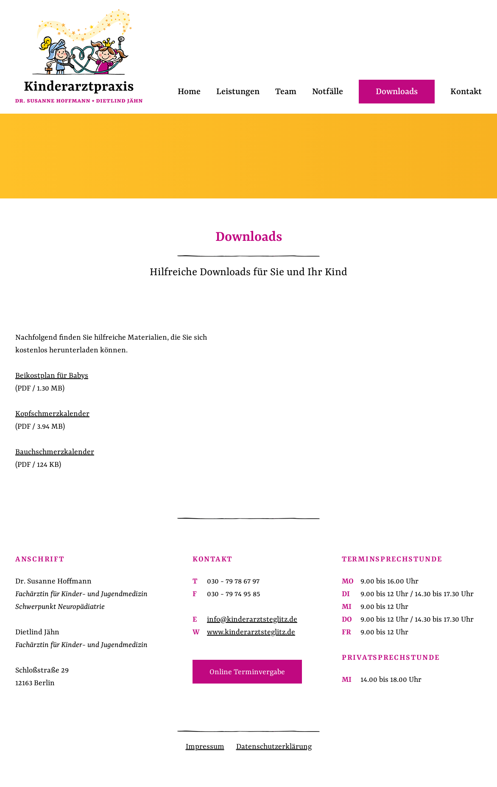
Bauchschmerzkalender (54, 452)
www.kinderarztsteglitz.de (251, 632)
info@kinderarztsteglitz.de (252, 619)
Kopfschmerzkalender (52, 414)
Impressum (205, 746)
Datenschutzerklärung (274, 746)
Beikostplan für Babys (51, 375)
